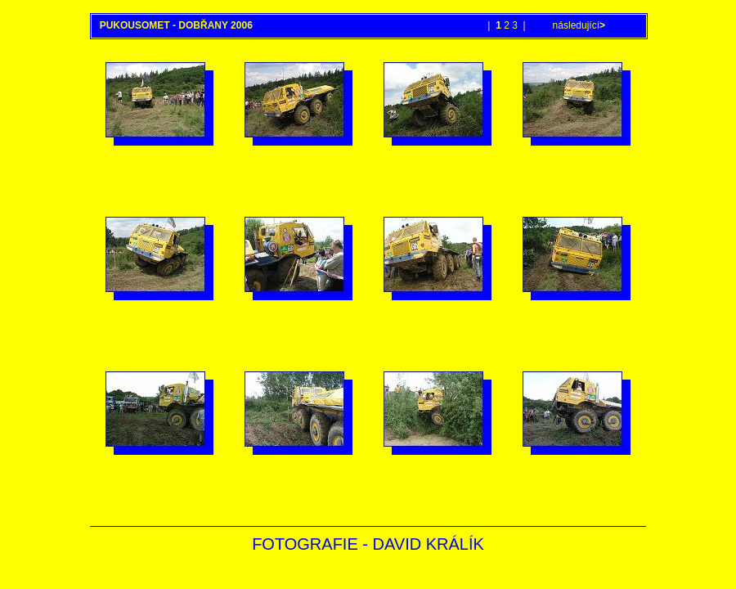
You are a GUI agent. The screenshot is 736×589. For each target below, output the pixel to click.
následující (577, 25)
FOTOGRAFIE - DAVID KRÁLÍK (368, 544)
